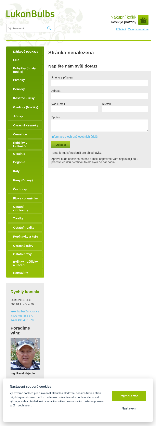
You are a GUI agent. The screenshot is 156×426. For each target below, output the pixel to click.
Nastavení (128, 408)
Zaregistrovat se (138, 29)
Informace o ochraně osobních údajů (74, 136)
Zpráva (55, 117)
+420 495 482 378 (22, 320)
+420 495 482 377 (22, 315)
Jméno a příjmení (62, 77)
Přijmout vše (129, 396)
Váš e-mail (58, 104)
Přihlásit (121, 29)
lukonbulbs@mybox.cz (25, 311)
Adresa (55, 90)
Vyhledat (49, 28)
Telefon (106, 104)
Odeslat (61, 144)
